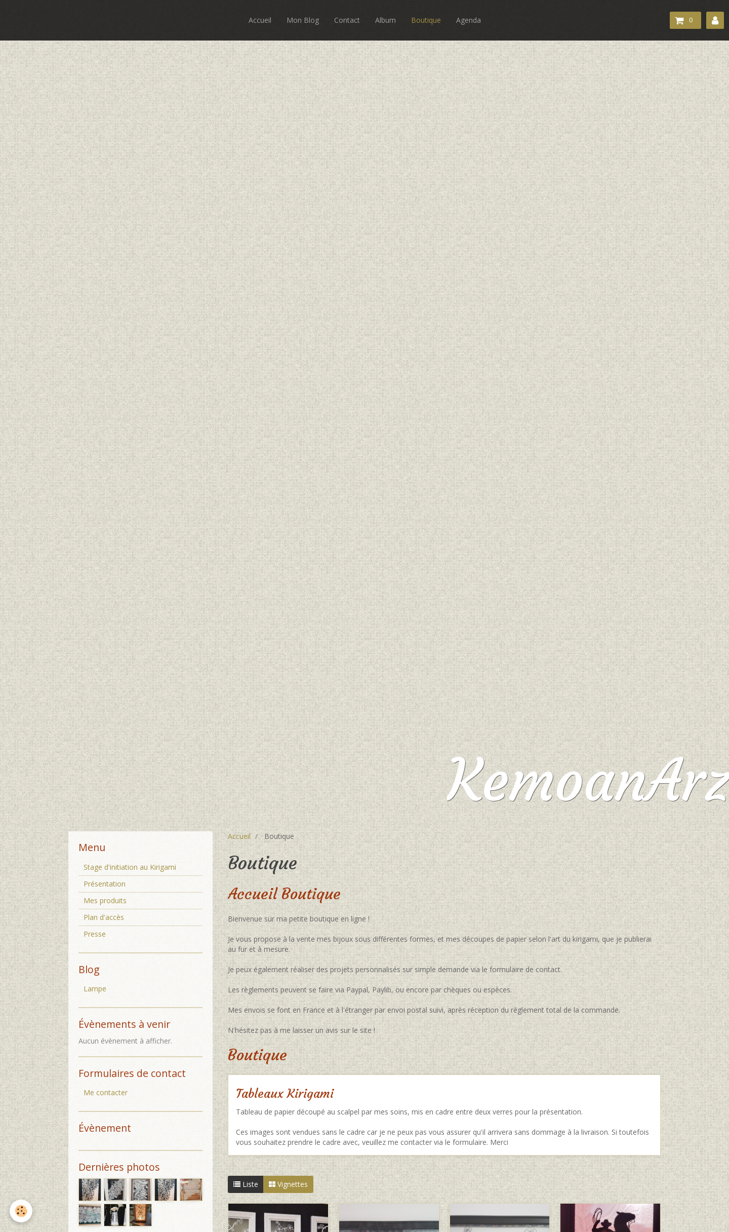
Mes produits (105, 900)
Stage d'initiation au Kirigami (130, 867)
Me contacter (106, 1092)
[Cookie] (21, 1211)
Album (385, 20)
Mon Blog (303, 20)
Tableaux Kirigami (285, 1094)
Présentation (105, 884)
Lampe (95, 988)
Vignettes (288, 1184)
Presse (95, 934)
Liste (245, 1184)
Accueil (260, 20)
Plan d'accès (104, 917)
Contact (347, 20)
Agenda (468, 20)
